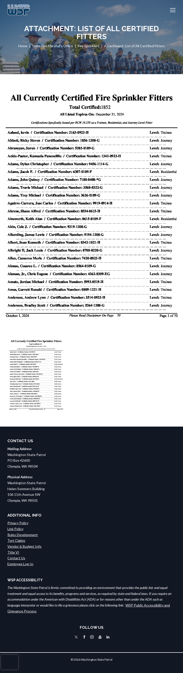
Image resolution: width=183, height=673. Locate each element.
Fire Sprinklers (89, 46)
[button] (173, 10)
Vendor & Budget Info (24, 546)
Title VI (13, 552)
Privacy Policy (17, 523)
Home (22, 46)
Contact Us (16, 558)
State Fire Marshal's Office (52, 46)
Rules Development (22, 535)
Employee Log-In (20, 564)
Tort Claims (16, 540)
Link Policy (15, 529)
